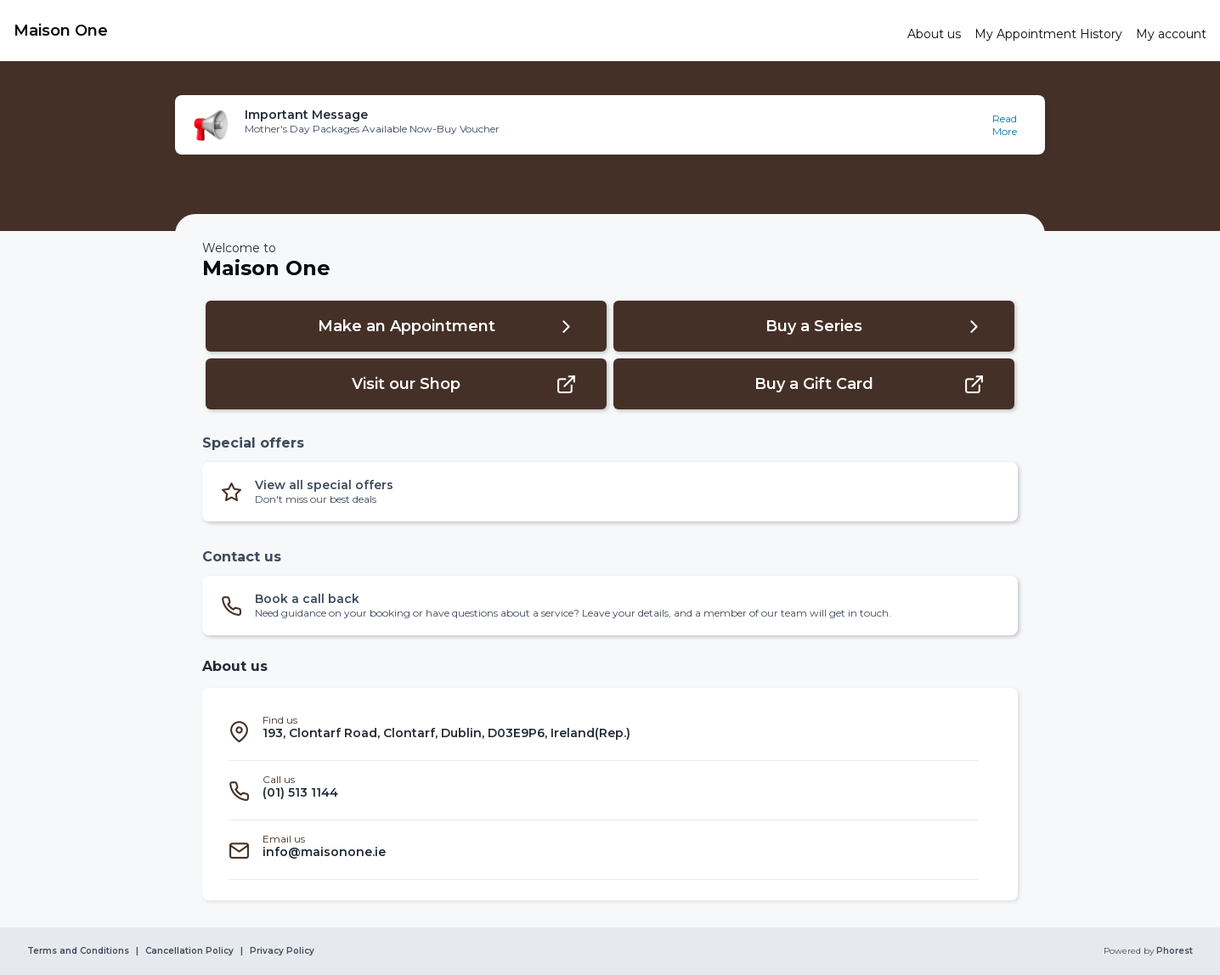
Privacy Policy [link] (282, 951)
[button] (610, 125)
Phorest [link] (1173, 951)
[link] (454, 30)
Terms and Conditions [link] (78, 951)
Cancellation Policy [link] (189, 951)
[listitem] (603, 731)
